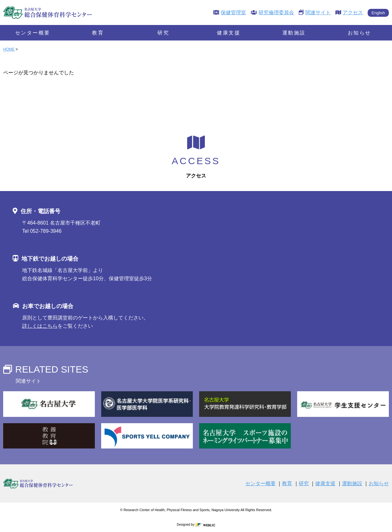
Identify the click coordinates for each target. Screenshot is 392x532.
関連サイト (315, 12)
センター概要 (32, 32)
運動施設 (294, 32)
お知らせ (359, 32)
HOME (9, 49)
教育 (98, 32)
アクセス (349, 12)
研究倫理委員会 (272, 12)
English (378, 12)
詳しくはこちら (40, 326)
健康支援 (228, 32)
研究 (163, 32)
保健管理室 (229, 12)
